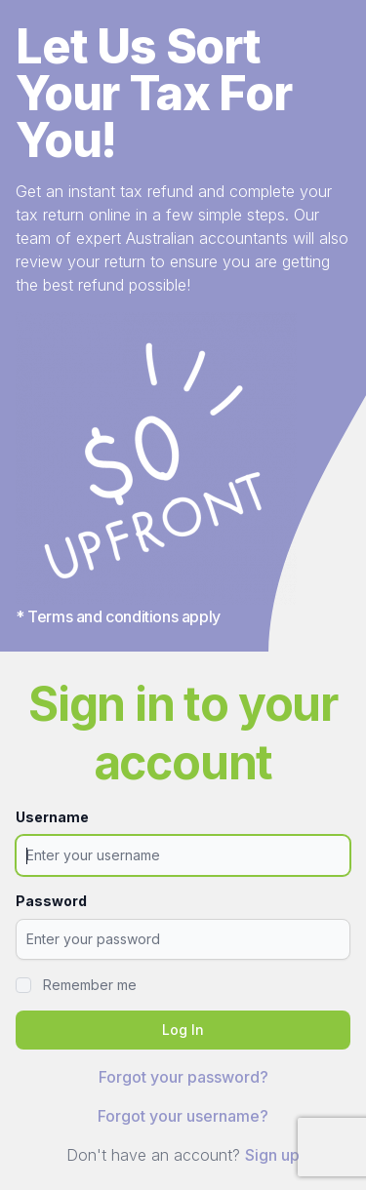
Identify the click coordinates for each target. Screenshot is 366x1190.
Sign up (272, 1155)
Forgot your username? (183, 1116)
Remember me (90, 984)
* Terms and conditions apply (118, 616)
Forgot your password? (183, 1077)
